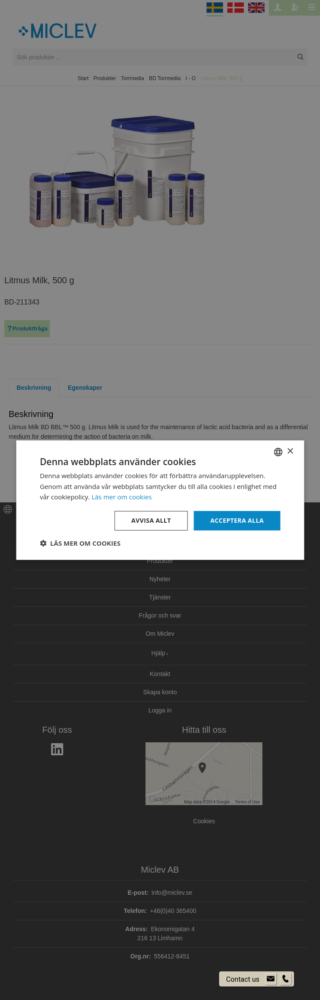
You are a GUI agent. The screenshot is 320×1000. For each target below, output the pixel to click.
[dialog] (160, 500)
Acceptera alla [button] (237, 520)
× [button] (290, 451)
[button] (80, 543)
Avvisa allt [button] (151, 520)
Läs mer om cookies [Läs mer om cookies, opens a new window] (121, 496)
